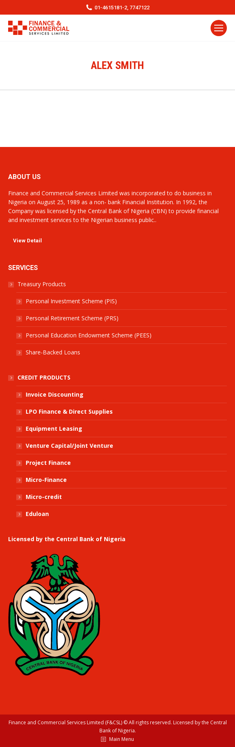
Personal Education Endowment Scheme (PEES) (89, 335)
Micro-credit (44, 497)
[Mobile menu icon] (219, 28)
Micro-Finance (46, 480)
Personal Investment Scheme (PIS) (71, 301)
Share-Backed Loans (53, 352)
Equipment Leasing (54, 428)
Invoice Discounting (54, 394)
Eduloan (37, 514)
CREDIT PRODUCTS (44, 377)
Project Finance (48, 462)
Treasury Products (42, 284)
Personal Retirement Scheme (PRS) (72, 318)
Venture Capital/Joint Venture (69, 445)
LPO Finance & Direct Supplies (69, 411)
